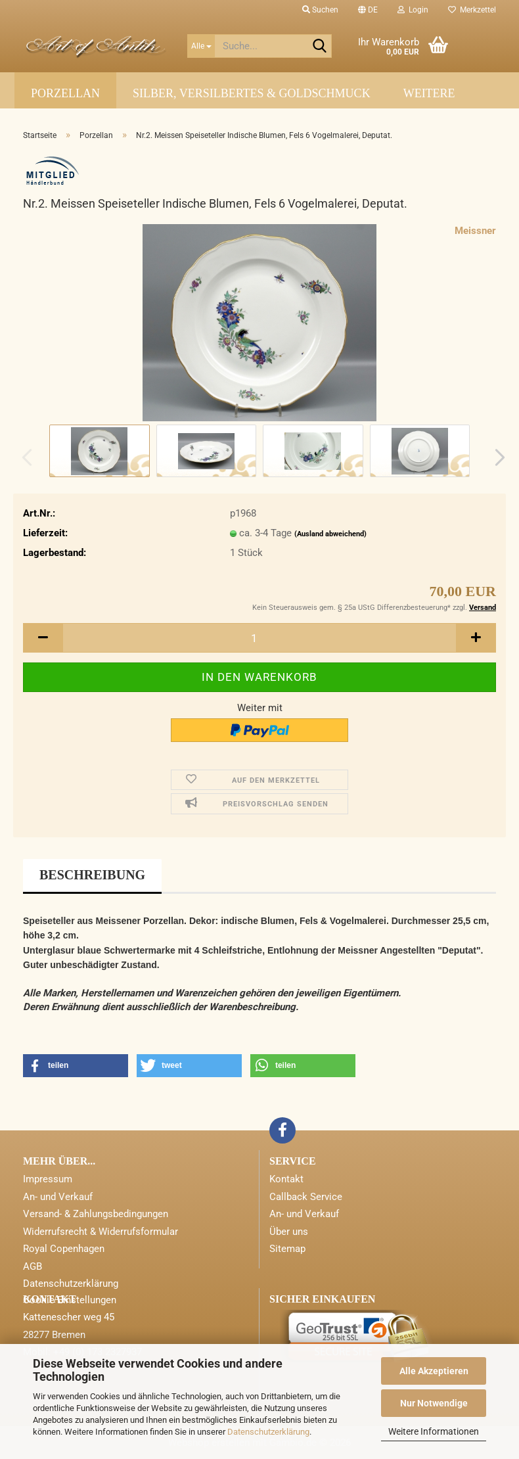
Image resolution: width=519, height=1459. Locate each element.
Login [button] (412, 9)
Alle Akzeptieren (433, 1371)
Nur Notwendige (434, 1403)
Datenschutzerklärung (268, 1432)
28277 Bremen (54, 1335)
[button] (368, 10)
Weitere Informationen (433, 1431)
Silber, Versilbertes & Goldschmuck (252, 93)
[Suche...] (200, 46)
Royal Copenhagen (63, 1249)
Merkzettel (472, 9)
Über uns (288, 1232)
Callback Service (305, 1197)
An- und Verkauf (58, 1197)
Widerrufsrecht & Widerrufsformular (100, 1232)
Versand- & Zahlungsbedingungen (95, 1214)
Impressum (47, 1179)
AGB (32, 1266)
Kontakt (286, 1179)
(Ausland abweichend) (330, 534)
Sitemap (287, 1249)
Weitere (429, 93)
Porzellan (65, 93)
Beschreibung (92, 875)
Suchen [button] (320, 9)
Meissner (475, 231)
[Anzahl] (259, 638)
